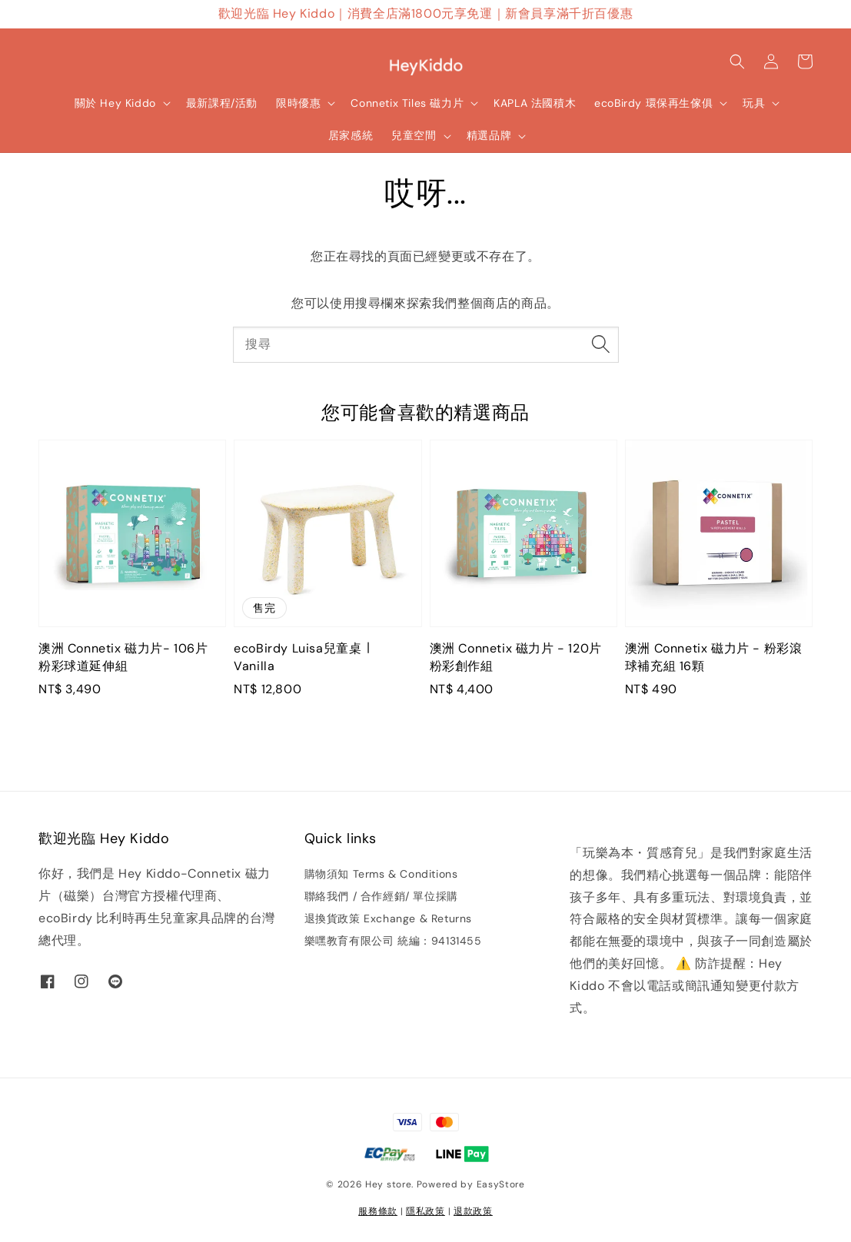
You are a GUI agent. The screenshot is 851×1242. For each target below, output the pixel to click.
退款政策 (473, 1211)
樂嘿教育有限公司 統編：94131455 (393, 941)
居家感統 (350, 135)
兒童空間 (413, 135)
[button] (737, 61)
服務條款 (377, 1211)
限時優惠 (298, 103)
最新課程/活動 (222, 103)
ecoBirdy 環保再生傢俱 (653, 103)
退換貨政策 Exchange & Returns (388, 918)
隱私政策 (425, 1211)
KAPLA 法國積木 (535, 103)
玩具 (754, 103)
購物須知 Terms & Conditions (381, 874)
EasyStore (501, 1184)
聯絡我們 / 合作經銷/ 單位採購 (381, 896)
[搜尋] (601, 344)
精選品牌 (489, 135)
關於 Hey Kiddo (115, 103)
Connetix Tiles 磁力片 (407, 103)
